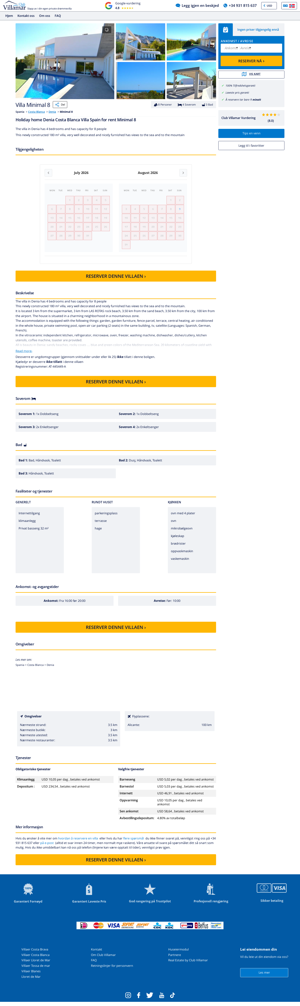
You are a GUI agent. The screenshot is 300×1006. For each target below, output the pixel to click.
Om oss (44, 16)
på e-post (47, 847)
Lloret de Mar (31, 981)
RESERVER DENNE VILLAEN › (116, 280)
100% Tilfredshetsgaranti (240, 85)
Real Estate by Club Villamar (188, 964)
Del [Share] (60, 104)
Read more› (24, 355)
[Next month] (183, 173)
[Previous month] (48, 173)
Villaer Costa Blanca (35, 959)
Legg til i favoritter (251, 145)
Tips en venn (251, 133)
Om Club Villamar (103, 959)
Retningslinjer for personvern (112, 970)
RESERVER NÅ (251, 61)
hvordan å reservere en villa (78, 842)
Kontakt (96, 953)
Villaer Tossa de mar (35, 970)
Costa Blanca (36, 112)
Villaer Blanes (31, 975)
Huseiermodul (178, 953)
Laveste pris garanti (237, 92)
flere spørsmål (133, 842)
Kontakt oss (26, 16)
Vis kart (251, 74)
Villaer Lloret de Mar (35, 964)
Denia (52, 112)
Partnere (174, 959)
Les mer (264, 976)
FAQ (58, 16)
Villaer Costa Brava (34, 953)
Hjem (9, 16)
